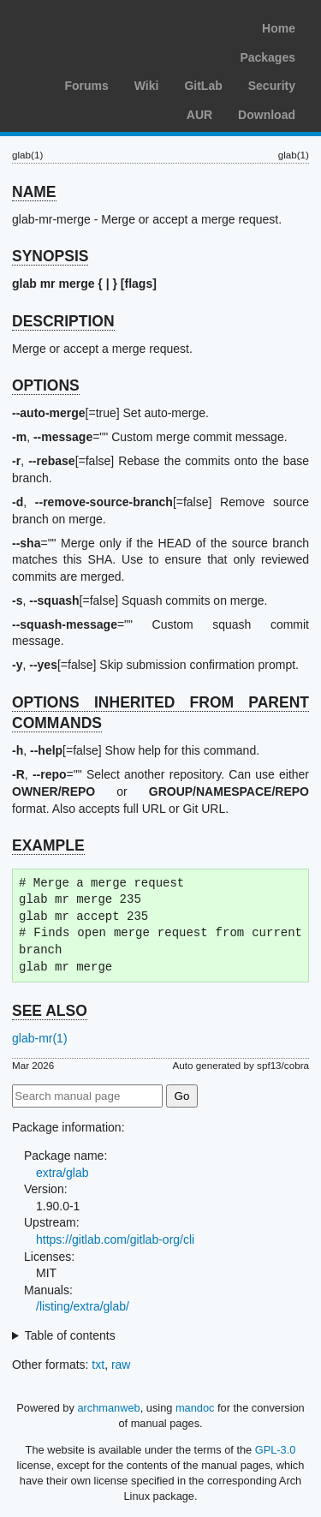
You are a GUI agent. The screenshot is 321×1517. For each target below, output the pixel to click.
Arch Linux (94, 26)
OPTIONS (46, 385)
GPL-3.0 (275, 1449)
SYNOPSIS (50, 256)
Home (278, 28)
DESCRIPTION (63, 321)
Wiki (146, 86)
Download (266, 115)
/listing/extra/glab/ (82, 1306)
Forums (86, 86)
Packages (267, 57)
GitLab (203, 86)
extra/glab (62, 1173)
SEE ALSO (49, 1010)
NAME (34, 191)
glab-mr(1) (40, 1038)
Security (271, 86)
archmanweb (108, 1407)
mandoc (195, 1407)
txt (98, 1364)
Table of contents (70, 1335)
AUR (199, 115)
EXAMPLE (48, 845)
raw (121, 1364)
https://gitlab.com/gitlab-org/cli (115, 1239)
